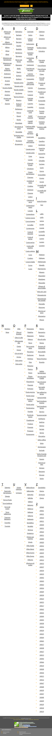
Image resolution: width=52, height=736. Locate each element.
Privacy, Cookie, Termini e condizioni (18, 719)
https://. (27, 724)
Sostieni (26, 11)
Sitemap (4, 733)
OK (31, 5)
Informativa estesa (24, 5)
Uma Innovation (30, 719)
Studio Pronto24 (36, 719)
